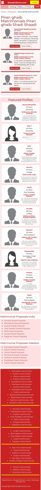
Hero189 (29, 209)
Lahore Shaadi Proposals (14, 352)
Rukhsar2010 (29, 251)
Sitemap (35, 480)
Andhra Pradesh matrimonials (21, 461)
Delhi (25, 175)
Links (28, 480)
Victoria (33, 112)
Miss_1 (29, 126)
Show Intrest (14, 46)
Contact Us (20, 482)
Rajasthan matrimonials (21, 425)
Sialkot (26, 280)
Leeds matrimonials (22, 439)
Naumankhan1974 (29, 105)
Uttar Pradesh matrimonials (21, 417)
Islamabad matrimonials (22, 371)
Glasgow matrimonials (21, 441)
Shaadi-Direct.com (17, 3)
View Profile (26, 46)
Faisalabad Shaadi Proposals (15, 360)
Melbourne (26, 112)
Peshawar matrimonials (21, 384)
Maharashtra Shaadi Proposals (16, 323)
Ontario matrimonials (21, 467)
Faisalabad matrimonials (22, 390)
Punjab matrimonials (21, 422)
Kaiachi (23, 260)
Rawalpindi (26, 302)
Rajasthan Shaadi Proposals (15, 336)
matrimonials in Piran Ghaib (24, 33)
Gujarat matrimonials (21, 414)
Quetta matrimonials (21, 387)
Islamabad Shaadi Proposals (15, 347)
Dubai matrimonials (21, 456)
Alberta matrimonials (21, 470)
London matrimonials (21, 431)
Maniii (29, 187)
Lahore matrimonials (21, 376)
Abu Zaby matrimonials (21, 458)
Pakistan (28, 34)
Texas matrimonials (22, 450)
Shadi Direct (7, 480)
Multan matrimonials (21, 379)
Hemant (29, 167)
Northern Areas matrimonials (22, 403)
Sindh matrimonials (22, 392)
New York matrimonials (21, 448)
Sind (28, 260)
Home (3, 12)
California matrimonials (21, 453)
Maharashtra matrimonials (21, 412)
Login (34, 2)
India (34, 175)
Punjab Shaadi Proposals (14, 334)
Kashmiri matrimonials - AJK (21, 400)
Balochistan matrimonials (21, 397)
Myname (29, 230)
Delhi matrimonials (22, 419)
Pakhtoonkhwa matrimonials (22, 395)
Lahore (26, 133)
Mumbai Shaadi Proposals (15, 321)
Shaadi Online (19, 480)
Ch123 (29, 295)
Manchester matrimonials (21, 436)
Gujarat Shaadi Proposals (14, 326)
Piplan (26, 153)
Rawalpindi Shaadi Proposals (16, 355)
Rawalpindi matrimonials (21, 382)
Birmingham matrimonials (22, 434)
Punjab (21, 34)
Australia (29, 113)
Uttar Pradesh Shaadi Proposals (17, 329)
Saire (29, 146)
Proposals (12, 12)
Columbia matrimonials (21, 472)
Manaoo (29, 272)
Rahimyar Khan (29, 216)
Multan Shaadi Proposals (14, 363)
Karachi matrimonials (21, 374)
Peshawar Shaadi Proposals (15, 358)
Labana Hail (26, 237)
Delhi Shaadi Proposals (13, 331)
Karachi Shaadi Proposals (14, 350)
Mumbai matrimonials (22, 409)
